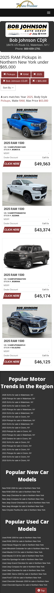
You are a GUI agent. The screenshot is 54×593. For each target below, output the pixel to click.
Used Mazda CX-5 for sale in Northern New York (22, 552)
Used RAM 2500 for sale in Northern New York (21, 541)
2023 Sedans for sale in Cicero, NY (16, 439)
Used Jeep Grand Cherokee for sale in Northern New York (26, 563)
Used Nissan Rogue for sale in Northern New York (23, 545)
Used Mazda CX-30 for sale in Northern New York (22, 556)
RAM (24, 74)
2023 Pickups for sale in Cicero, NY (17, 431)
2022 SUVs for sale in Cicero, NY (16, 442)
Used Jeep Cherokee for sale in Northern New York (23, 570)
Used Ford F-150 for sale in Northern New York (21, 578)
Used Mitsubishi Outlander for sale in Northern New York (25, 548)
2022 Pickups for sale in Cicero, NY (17, 446)
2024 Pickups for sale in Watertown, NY (18, 420)
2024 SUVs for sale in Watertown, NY (17, 413)
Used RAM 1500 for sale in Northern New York (21, 538)
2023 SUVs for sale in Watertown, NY (17, 424)
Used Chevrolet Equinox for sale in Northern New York (24, 585)
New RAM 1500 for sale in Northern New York (21, 488)
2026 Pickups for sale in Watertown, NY (18, 398)
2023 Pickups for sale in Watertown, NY (18, 435)
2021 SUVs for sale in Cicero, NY (16, 449)
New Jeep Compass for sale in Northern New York (23, 499)
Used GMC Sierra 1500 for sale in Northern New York (24, 574)
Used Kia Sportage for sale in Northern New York (22, 559)
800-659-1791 (32, 48)
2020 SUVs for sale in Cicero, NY (16, 457)
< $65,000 (39, 81)
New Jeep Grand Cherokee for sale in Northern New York (26, 503)
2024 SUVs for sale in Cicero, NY (16, 417)
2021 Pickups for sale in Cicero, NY (17, 453)
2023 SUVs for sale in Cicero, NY (16, 428)
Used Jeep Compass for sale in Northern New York (23, 567)
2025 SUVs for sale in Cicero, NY (16, 406)
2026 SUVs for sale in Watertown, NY (17, 395)
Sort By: (8, 87)
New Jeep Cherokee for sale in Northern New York (23, 495)
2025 (37, 74)
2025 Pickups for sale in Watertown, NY (18, 409)
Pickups (9, 74)
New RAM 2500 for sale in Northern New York (21, 492)
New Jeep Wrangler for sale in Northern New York (22, 506)
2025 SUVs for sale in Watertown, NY (17, 402)
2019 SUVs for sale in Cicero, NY (16, 460)
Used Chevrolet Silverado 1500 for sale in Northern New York (25, 582)
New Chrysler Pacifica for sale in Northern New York (23, 510)
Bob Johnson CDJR (15, 81)
